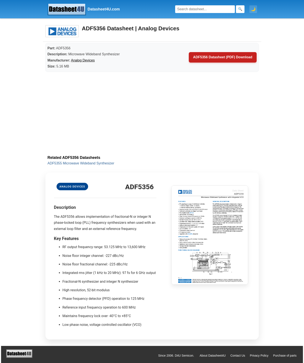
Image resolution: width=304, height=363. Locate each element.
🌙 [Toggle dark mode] (253, 9)
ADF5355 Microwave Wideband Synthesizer (81, 163)
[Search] (205, 9)
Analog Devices (83, 60)
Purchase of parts (285, 355)
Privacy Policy (259, 355)
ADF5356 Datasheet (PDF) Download (222, 57)
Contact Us (237, 355)
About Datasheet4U (213, 355)
